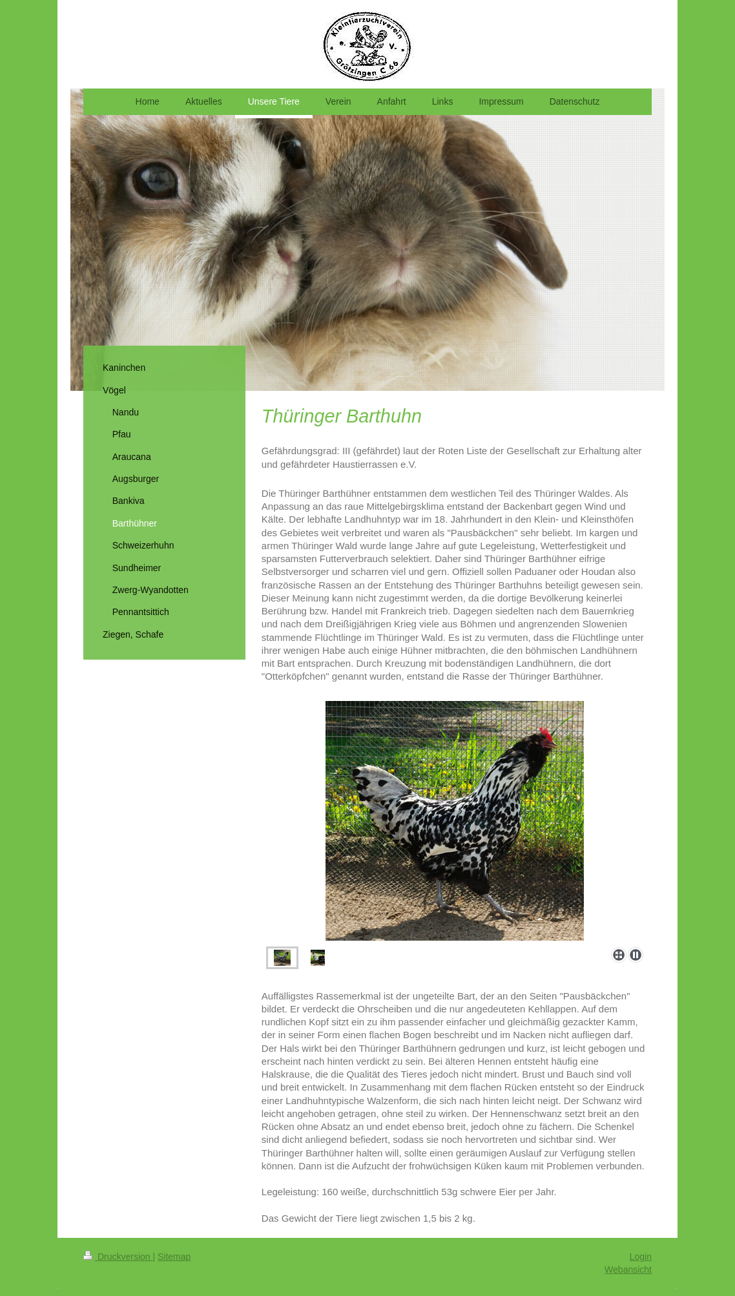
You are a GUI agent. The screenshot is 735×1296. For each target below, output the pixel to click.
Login (641, 1256)
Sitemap (174, 1256)
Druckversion (117, 1256)
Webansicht (628, 1269)
